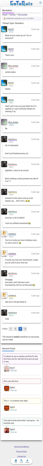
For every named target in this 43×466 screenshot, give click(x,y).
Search (21, 461)
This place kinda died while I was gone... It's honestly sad (21, 421)
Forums (12, 14)
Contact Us (21, 456)
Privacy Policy (21, 451)
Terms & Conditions (21, 447)
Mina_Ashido (13, 66)
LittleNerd (12, 234)
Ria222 (11, 29)
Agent (12, 387)
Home (4, 14)
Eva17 (12, 368)
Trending (27, 461)
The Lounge (22, 14)
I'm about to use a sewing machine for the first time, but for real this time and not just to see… (21, 359)
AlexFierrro (12, 139)
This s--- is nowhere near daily (16, 401)
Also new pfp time (11, 381)
